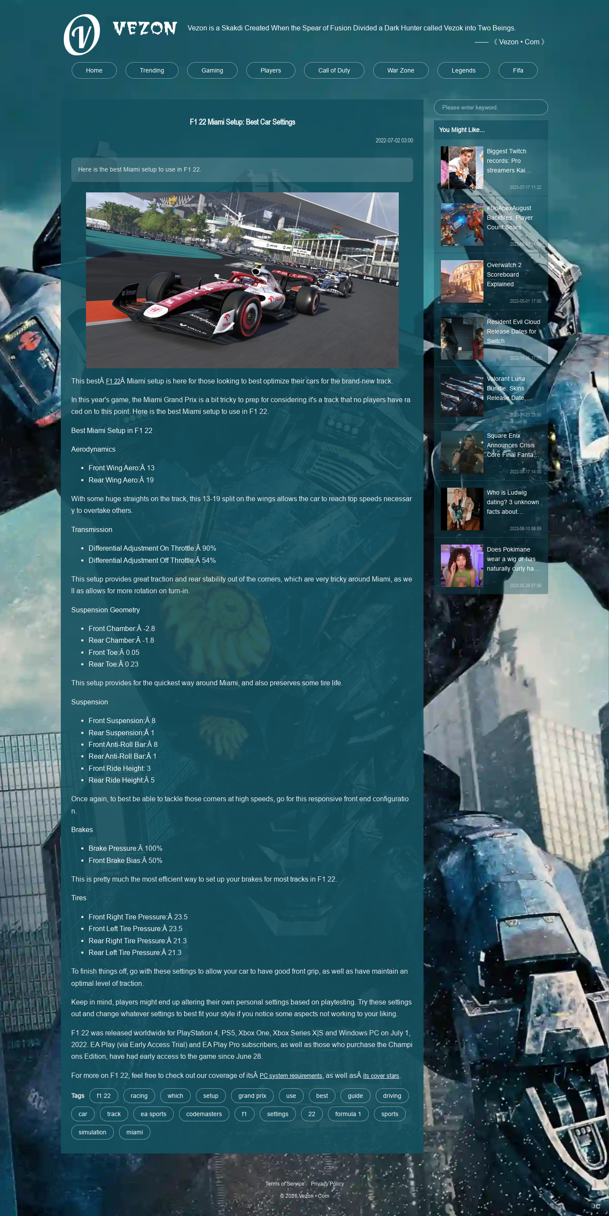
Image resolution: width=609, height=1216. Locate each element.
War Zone (400, 70)
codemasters (204, 1113)
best (322, 1095)
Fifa (518, 70)
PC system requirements (291, 1075)
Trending (152, 70)
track (114, 1113)
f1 (244, 1113)
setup (210, 1095)
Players (271, 70)
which (175, 1095)
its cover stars (381, 1075)
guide (355, 1095)
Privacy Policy (327, 1183)
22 (311, 1113)
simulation (92, 1132)
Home (94, 70)
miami (134, 1132)
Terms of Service (284, 1183)
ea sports (153, 1113)
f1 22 (104, 1095)
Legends (464, 70)
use (291, 1095)
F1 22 (113, 381)
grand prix (252, 1095)
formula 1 (348, 1113)
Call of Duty (334, 70)
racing (139, 1095)
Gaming (212, 70)
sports (389, 1113)
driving (392, 1095)
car (83, 1113)
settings (277, 1113)
